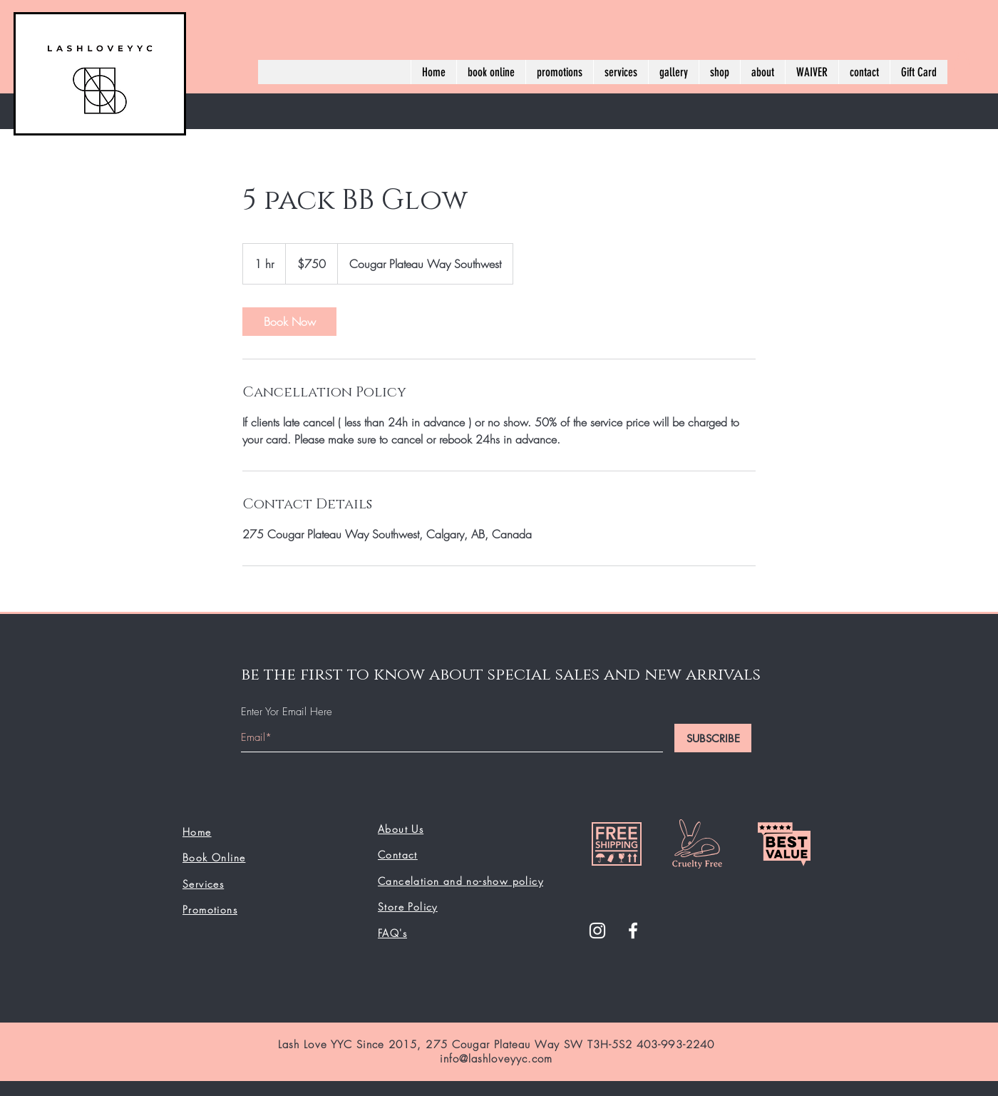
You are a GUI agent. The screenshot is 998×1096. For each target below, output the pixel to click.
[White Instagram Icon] (597, 930)
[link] (289, 321)
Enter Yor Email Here (286, 712)
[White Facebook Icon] (633, 930)
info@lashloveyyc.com (496, 1059)
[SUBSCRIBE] (712, 738)
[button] (962, 60)
